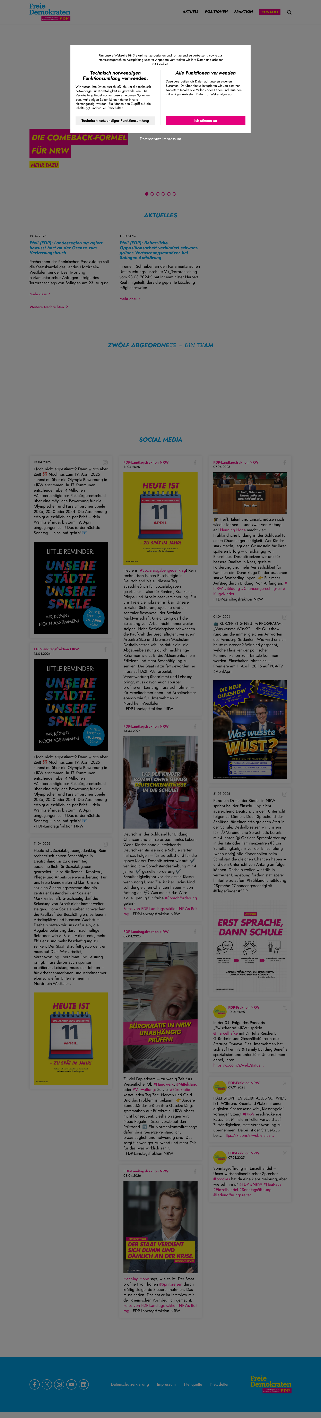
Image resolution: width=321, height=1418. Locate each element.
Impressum (171, 139)
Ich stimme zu (205, 120)
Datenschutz (150, 139)
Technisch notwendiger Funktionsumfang (115, 120)
